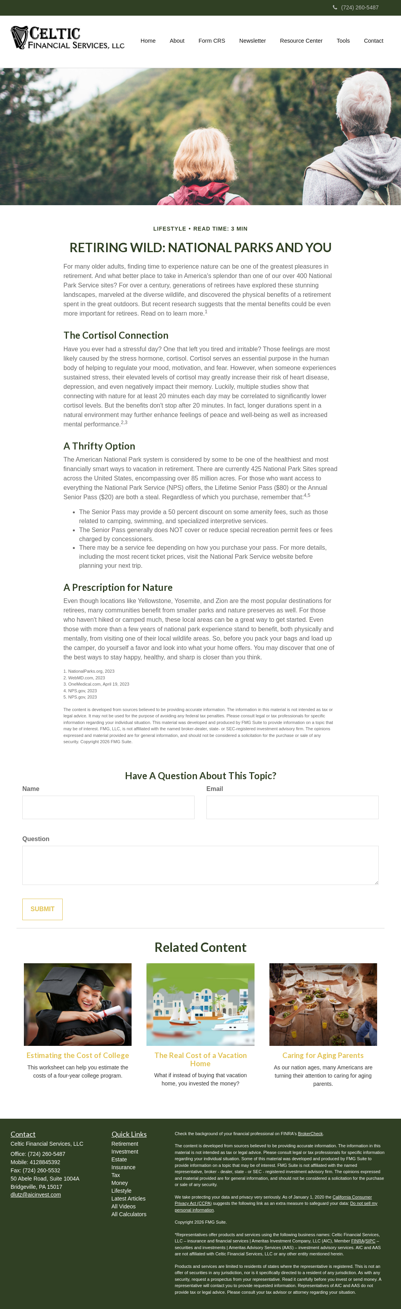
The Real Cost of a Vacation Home (200, 1059)
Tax (116, 1175)
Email (214, 788)
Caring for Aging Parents (323, 1055)
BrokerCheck (310, 1133)
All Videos (124, 1206)
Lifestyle (122, 1191)
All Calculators (129, 1214)
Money (120, 1183)
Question (35, 839)
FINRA (357, 1241)
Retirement (125, 1144)
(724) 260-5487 (356, 7)
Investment (125, 1151)
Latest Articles (129, 1198)
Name (31, 788)
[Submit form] (42, 909)
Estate (119, 1159)
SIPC (370, 1241)
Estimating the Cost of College (78, 1055)
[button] (177, 40)
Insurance (123, 1167)
